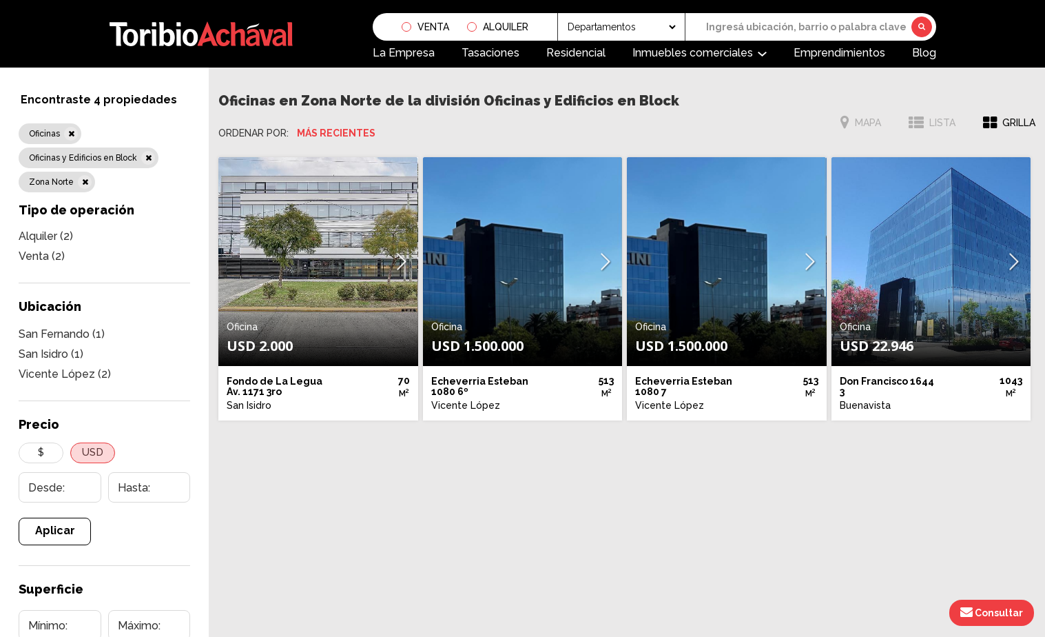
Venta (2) (42, 256)
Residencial (576, 52)
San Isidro (51, 354)
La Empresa (404, 52)
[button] (401, 261)
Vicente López (65, 374)
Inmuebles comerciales (692, 52)
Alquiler (505, 26)
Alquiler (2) (46, 236)
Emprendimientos (839, 52)
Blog (924, 52)
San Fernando (62, 334)
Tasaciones (490, 52)
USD (92, 452)
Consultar (991, 612)
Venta (433, 26)
